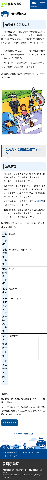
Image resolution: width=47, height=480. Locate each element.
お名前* (12, 234)
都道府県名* (14, 250)
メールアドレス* (16, 298)
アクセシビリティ (12, 456)
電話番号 (13, 289)
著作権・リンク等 (32, 452)
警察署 (40, 201)
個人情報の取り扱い (12, 452)
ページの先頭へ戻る (23, 434)
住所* (11, 269)
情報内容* (13, 336)
